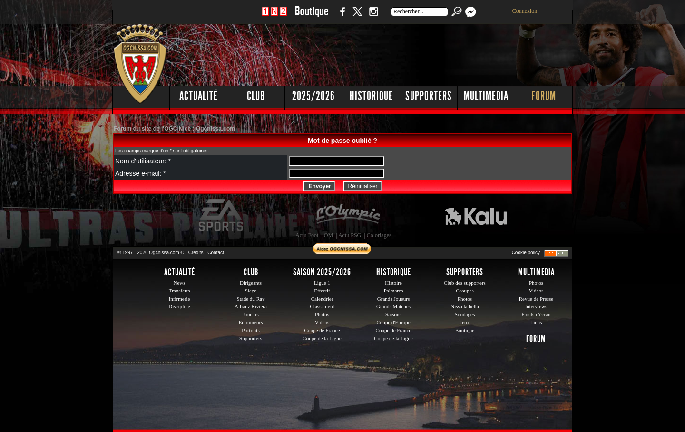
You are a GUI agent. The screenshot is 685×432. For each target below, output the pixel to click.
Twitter (357, 16)
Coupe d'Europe (393, 322)
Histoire (393, 283)
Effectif (322, 290)
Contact (215, 252)
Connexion (525, 11)
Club (256, 96)
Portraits (251, 330)
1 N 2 (274, 16)
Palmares (393, 290)
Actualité (198, 96)
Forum (543, 96)
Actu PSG (349, 235)
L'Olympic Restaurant (347, 215)
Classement (322, 306)
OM (328, 235)
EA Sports (221, 215)
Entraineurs (251, 322)
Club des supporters (465, 283)
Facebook (341, 16)
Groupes (464, 290)
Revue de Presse (536, 298)
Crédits (196, 252)
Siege (251, 290)
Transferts (179, 290)
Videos (322, 322)
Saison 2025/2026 (322, 272)
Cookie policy (526, 252)
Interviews (536, 306)
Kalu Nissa (476, 215)
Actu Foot (306, 235)
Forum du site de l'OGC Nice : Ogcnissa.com (174, 128)
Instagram (373, 16)
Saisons (393, 314)
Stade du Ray (251, 298)
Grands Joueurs (393, 298)
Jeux (465, 322)
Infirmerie (179, 298)
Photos (322, 314)
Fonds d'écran (535, 314)
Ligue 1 (322, 283)
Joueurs (251, 314)
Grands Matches (393, 306)
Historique (371, 96)
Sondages (465, 314)
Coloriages (379, 235)
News (179, 283)
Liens (536, 322)
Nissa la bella (464, 306)
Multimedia (486, 96)
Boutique (311, 16)
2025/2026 (313, 96)
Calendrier (322, 298)
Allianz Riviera (251, 306)
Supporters (428, 96)
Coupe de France (322, 330)
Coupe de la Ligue (322, 338)
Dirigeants (251, 283)
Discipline (179, 306)
